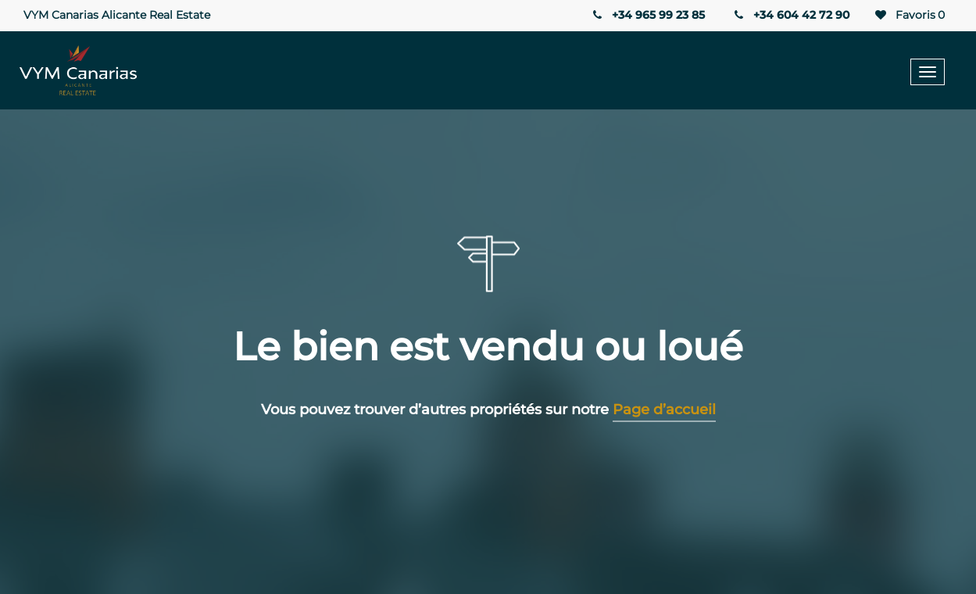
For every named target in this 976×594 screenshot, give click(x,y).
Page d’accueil (664, 409)
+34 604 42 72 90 (790, 15)
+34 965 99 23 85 (647, 15)
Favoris (909, 15)
